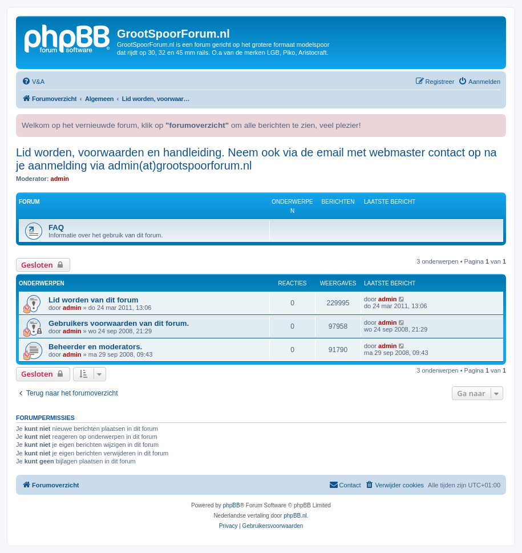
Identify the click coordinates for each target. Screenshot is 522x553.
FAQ (56, 227)
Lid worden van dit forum (93, 300)
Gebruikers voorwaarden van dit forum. (118, 323)
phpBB (231, 505)
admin (60, 178)
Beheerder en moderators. (95, 346)
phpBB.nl (295, 515)
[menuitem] (33, 81)
